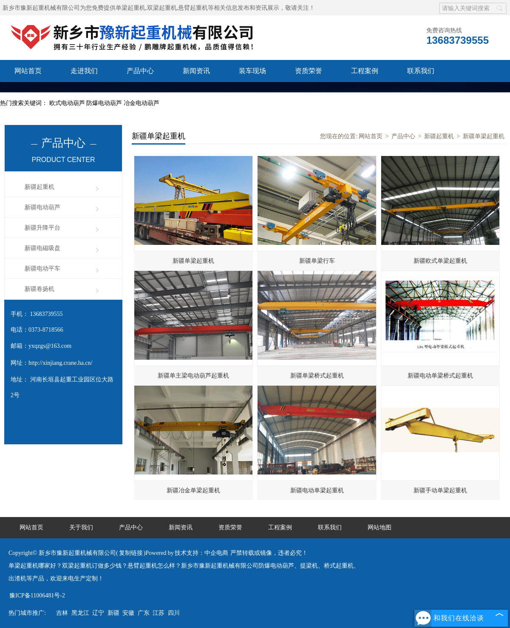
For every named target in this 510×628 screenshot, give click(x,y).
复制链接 (131, 553)
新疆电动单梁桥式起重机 (440, 375)
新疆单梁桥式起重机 (317, 375)
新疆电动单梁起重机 (317, 490)
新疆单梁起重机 (483, 136)
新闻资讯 (196, 70)
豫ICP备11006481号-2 (37, 595)
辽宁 (98, 613)
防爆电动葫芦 (105, 103)
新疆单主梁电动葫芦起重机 (193, 375)
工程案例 (364, 70)
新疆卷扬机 (39, 289)
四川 (174, 613)
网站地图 (379, 527)
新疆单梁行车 (317, 261)
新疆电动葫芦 (42, 207)
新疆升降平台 (42, 227)
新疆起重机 (39, 187)
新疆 (113, 613)
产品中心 (140, 70)
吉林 (62, 613)
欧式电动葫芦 (68, 103)
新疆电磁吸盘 (42, 248)
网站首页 (28, 70)
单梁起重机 (130, 8)
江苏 (158, 613)
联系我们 (420, 70)
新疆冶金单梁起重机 (193, 490)
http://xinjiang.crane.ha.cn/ (60, 363)
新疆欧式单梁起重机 (440, 261)
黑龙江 (80, 613)
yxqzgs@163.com (49, 346)
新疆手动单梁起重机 (440, 490)
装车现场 (252, 70)
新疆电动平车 (42, 268)
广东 (144, 613)
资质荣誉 (308, 70)
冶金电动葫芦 (141, 103)
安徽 (128, 613)
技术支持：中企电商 (201, 553)
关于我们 (81, 527)
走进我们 (84, 70)
